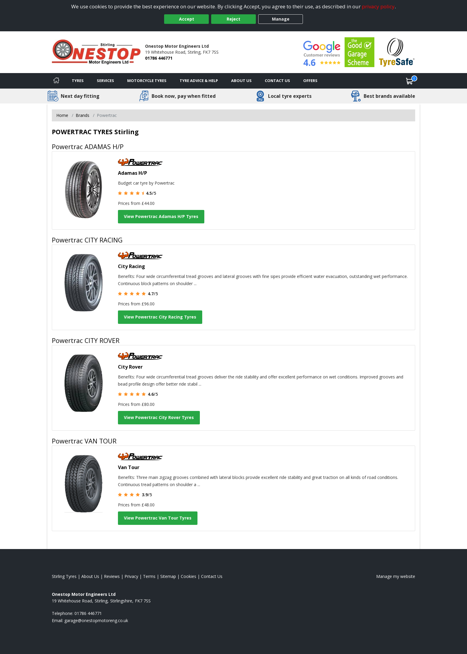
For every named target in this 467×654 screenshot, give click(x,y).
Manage (280, 19)
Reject (233, 19)
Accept (186, 19)
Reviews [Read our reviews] (112, 576)
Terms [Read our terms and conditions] (149, 576)
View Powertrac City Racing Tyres (160, 317)
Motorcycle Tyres (146, 80)
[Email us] (96, 620)
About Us (241, 80)
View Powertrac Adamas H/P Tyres (161, 216)
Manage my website (395, 576)
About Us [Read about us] (90, 576)
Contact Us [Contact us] (277, 80)
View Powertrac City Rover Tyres (159, 417)
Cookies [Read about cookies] (188, 576)
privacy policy (378, 6)
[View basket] (409, 81)
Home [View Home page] (62, 115)
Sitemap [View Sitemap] (168, 576)
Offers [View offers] (310, 80)
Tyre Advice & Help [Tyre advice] (199, 80)
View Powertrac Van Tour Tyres (158, 518)
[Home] (56, 81)
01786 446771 (158, 58)
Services (105, 80)
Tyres (78, 80)
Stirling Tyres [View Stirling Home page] (64, 576)
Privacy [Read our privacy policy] (131, 576)
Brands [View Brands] (82, 115)
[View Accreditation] (359, 52)
